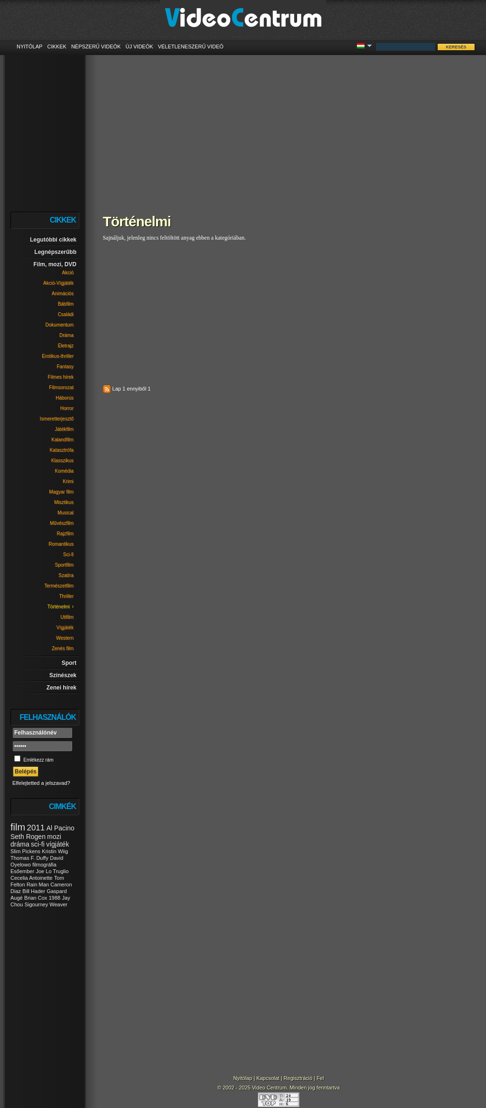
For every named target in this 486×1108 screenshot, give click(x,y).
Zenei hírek (61, 687)
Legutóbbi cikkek (53, 239)
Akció (68, 272)
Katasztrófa (61, 450)
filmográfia (44, 864)
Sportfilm (64, 565)
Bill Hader (33, 891)
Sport (69, 663)
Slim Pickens (25, 851)
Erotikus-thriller (58, 356)
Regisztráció (298, 1078)
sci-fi (38, 844)
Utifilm (67, 617)
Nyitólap (29, 46)
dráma (19, 844)
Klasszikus (62, 460)
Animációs (63, 293)
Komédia (64, 471)
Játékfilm (64, 429)
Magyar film (61, 491)
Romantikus (61, 544)
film (17, 827)
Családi (66, 314)
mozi (54, 836)
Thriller (66, 596)
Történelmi (58, 606)
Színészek (62, 675)
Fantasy (65, 366)
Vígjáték (65, 627)
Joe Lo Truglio (52, 871)
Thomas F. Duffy (29, 858)
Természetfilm (59, 585)
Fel (320, 1078)
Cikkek (56, 46)
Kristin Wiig (55, 851)
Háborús (65, 397)
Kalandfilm (62, 439)
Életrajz (66, 345)
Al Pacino (61, 828)
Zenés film (63, 648)
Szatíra (66, 575)
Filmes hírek (61, 377)
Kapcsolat (267, 1078)
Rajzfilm (65, 533)
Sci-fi (68, 554)
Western (65, 638)
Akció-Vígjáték (58, 283)
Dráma (66, 335)
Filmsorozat (61, 387)
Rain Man (38, 884)
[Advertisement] (283, 128)
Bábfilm (66, 304)
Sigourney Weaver (46, 904)
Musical (65, 512)
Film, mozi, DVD (54, 264)
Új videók (139, 46)
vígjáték (57, 844)
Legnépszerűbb (55, 252)
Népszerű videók (96, 46)
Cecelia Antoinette (31, 878)
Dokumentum (60, 324)
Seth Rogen (28, 836)
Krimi (68, 481)
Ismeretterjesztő (57, 418)
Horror (67, 408)
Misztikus (64, 502)
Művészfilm (62, 523)
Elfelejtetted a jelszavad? (41, 783)
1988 (54, 898)
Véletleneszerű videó (191, 46)
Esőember (22, 871)
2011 (36, 827)
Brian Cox (35, 898)
